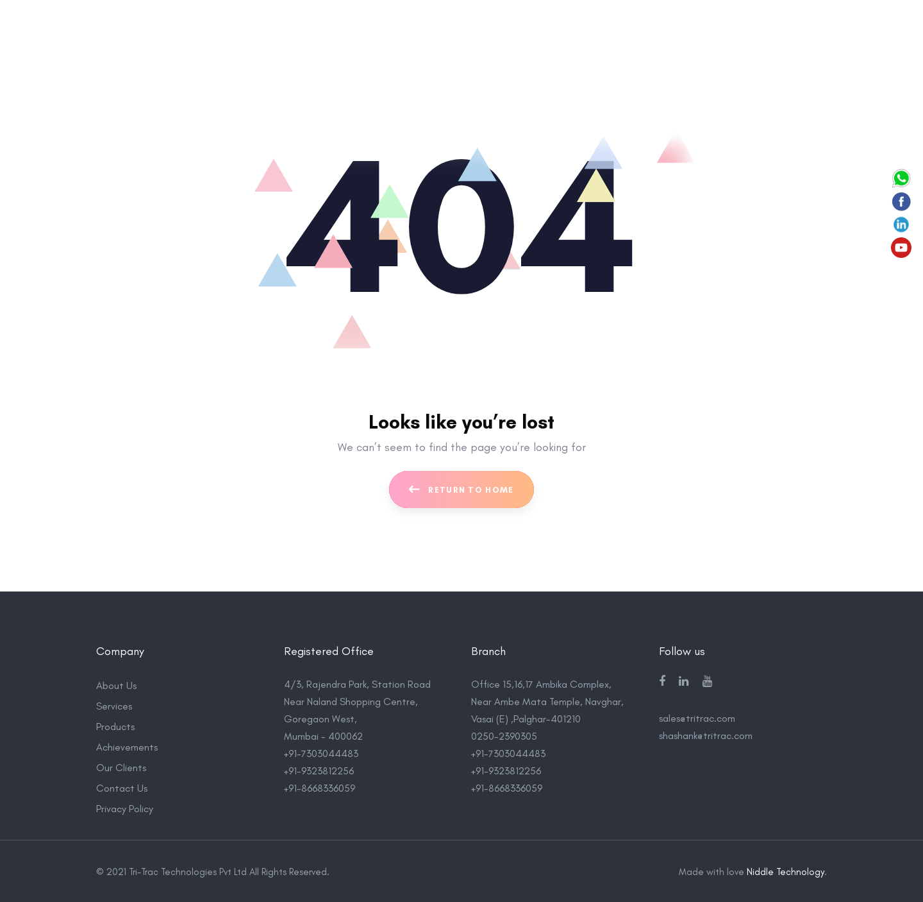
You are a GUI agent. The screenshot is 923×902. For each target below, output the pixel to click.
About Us (116, 684)
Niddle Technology (785, 870)
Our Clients (121, 766)
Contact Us (121, 787)
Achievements (127, 746)
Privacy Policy (124, 807)
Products (115, 725)
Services (114, 705)
